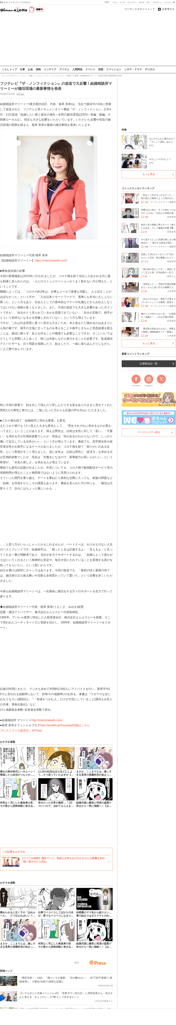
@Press (20, 94)
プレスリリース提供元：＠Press (21, 730)
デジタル (150, 69)
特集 (124, 129)
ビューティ (132, 2)
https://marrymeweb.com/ (51, 260)
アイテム (64, 69)
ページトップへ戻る (148, 432)
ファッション (113, 69)
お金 (30, 69)
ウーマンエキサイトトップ (140, 9)
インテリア (50, 69)
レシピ (122, 2)
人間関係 (77, 69)
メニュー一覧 (169, 2)
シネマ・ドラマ (133, 69)
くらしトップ (9, 69)
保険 (38, 69)
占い (148, 2)
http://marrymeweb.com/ (46, 720)
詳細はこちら (81, 725)
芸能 (100, 69)
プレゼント (157, 2)
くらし (115, 2)
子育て (107, 2)
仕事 (22, 69)
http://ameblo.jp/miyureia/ (56, 725)
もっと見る (148, 174)
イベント (90, 69)
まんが (141, 2)
